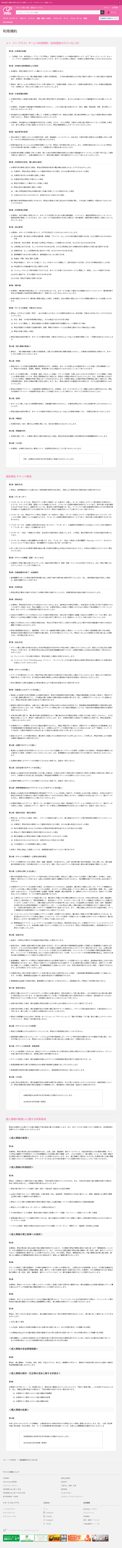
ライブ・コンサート (10, 18)
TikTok (48, 1524)
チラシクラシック (9, 1513)
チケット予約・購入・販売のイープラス (29, 8)
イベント (31, 18)
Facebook (49, 1513)
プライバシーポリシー (10, 1485)
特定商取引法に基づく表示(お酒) (14, 1493)
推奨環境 (64, 1489)
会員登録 (115, 7)
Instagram (49, 1520)
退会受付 (64, 1482)
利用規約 (6, 1478)
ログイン (107, 7)
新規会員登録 (65, 1478)
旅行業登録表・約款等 (10, 1496)
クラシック (57, 18)
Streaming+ (8, 22)
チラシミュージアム (9, 1516)
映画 (85, 18)
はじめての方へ (66, 1493)
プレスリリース (88, 1513)
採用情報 (86, 1516)
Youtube (49, 1516)
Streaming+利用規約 (10, 1482)
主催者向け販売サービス (109, 18)
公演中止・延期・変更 (68, 1485)
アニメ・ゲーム (76, 18)
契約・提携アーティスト (91, 1520)
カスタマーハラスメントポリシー (72, 1496)
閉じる (119, 3)
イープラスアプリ (9, 1509)
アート (66, 18)
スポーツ (23, 18)
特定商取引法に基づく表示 (12, 1489)
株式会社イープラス (90, 1509)
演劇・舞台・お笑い (44, 18)
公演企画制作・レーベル (91, 1524)
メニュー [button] (114, 12)
